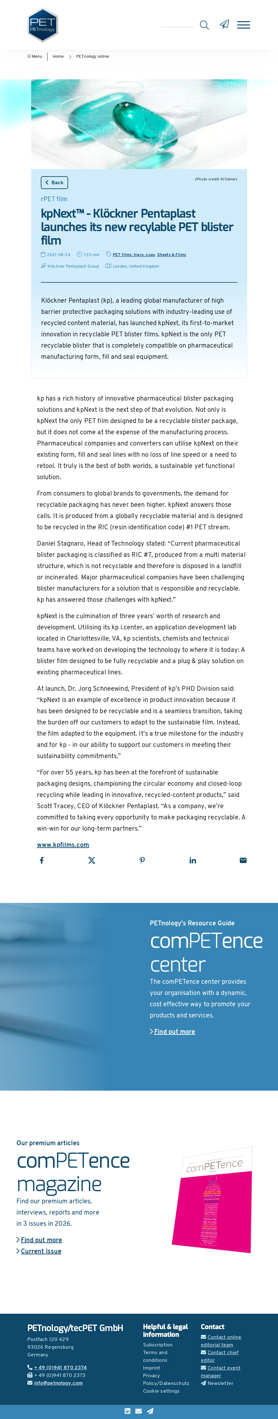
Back (54, 183)
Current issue (38, 1252)
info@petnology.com (55, 1383)
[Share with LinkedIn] (193, 860)
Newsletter (217, 1383)
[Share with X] (92, 860)
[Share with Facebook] (42, 860)
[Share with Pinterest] (142, 860)
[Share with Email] (243, 860)
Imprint (151, 1368)
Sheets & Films (171, 255)
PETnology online (92, 57)
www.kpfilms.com (63, 845)
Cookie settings (161, 1391)
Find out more (172, 1032)
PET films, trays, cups (134, 255)
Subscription (158, 1345)
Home (58, 57)
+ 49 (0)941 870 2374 (57, 1368)
